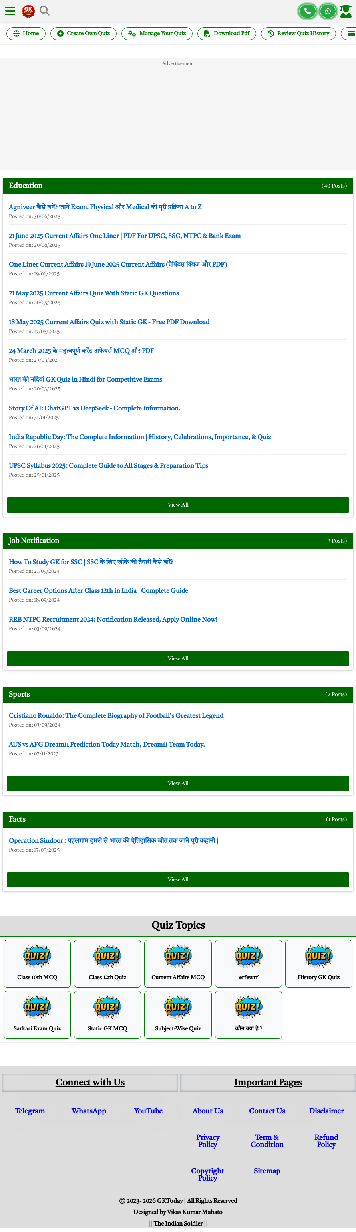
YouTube (148, 1111)
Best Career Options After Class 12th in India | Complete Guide (98, 591)
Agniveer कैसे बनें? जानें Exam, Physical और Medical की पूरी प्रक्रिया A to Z (105, 207)
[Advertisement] (178, 114)
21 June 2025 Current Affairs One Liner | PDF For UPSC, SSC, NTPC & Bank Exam (125, 236)
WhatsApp (89, 1111)
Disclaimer (326, 1111)
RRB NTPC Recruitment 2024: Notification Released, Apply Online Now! (113, 620)
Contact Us (267, 1111)
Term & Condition (267, 1141)
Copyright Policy (207, 1175)
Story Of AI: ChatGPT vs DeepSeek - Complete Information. (95, 409)
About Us (208, 1111)
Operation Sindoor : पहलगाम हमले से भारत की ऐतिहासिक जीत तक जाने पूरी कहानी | (114, 841)
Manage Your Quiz (157, 33)
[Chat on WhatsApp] (328, 11)
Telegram (30, 1111)
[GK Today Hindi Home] (28, 11)
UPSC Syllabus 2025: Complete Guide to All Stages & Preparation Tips (108, 466)
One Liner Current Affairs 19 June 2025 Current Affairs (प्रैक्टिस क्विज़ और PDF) (118, 265)
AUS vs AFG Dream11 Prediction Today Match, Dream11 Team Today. (107, 745)
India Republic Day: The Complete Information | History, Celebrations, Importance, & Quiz (140, 437)
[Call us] (308, 11)
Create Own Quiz (83, 33)
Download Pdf (226, 33)
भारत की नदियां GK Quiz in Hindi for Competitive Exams (85, 380)
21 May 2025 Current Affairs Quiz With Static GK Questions (94, 294)
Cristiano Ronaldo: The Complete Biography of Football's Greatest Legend (116, 716)
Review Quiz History (298, 33)
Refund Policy (326, 1141)
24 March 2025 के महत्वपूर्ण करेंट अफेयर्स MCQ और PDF (81, 351)
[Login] (347, 11)
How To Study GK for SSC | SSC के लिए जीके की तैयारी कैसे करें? (91, 562)
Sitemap (267, 1171)
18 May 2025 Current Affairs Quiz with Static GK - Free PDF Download (109, 322)
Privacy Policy (207, 1141)
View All (178, 505)
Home (26, 33)
